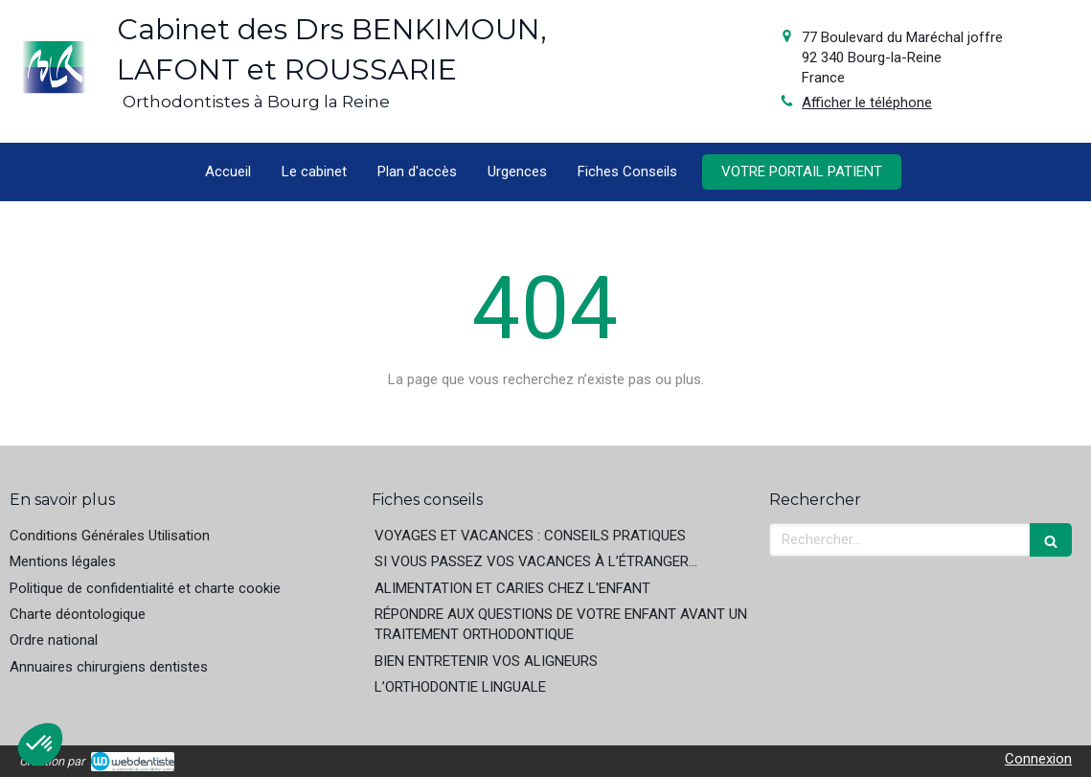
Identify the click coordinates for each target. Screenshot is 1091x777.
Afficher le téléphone (867, 102)
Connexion (1038, 758)
